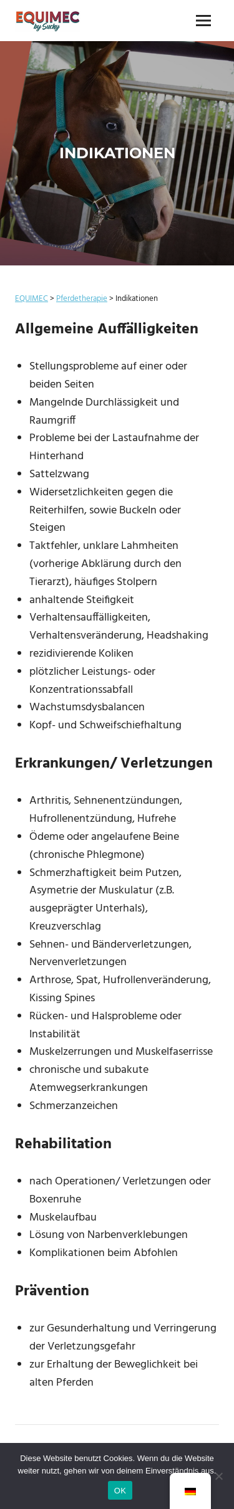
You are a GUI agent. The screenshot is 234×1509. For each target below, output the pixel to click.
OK (120, 1490)
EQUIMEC (31, 298)
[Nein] (218, 1476)
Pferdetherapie (81, 298)
